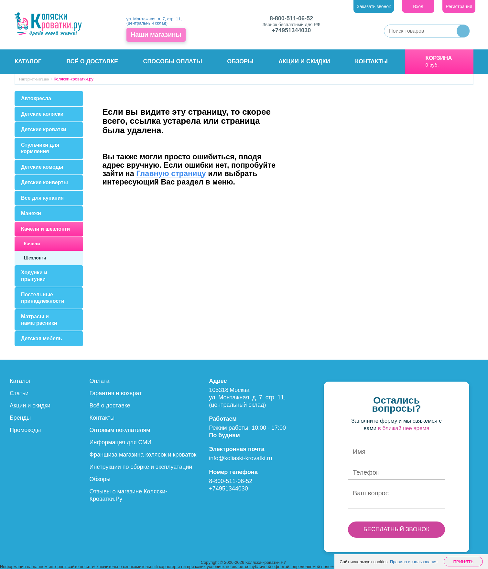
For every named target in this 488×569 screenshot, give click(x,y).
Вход (418, 6)
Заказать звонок (374, 6)
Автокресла (36, 98)
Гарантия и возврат (116, 393)
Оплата (100, 381)
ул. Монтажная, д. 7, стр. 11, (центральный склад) (154, 21)
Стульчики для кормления (40, 148)
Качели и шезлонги (45, 229)
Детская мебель (41, 338)
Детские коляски (42, 114)
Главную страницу (171, 173)
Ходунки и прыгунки (34, 276)
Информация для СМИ (121, 442)
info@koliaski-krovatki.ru (240, 458)
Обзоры (240, 61)
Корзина (439, 58)
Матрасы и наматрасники (39, 320)
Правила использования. (414, 561)
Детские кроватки (43, 129)
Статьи (19, 393)
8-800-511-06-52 (291, 18)
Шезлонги (35, 257)
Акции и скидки (304, 61)
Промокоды (25, 430)
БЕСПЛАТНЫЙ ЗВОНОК (396, 529)
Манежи (31, 213)
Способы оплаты (172, 61)
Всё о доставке (92, 61)
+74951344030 (291, 30)
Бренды (20, 418)
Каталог (28, 61)
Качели (32, 243)
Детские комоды (42, 167)
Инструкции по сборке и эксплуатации (141, 467)
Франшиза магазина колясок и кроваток (143, 454)
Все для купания (42, 198)
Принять (463, 561)
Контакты (371, 61)
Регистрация (459, 6)
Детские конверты (44, 182)
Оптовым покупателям (120, 430)
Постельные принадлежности (42, 298)
